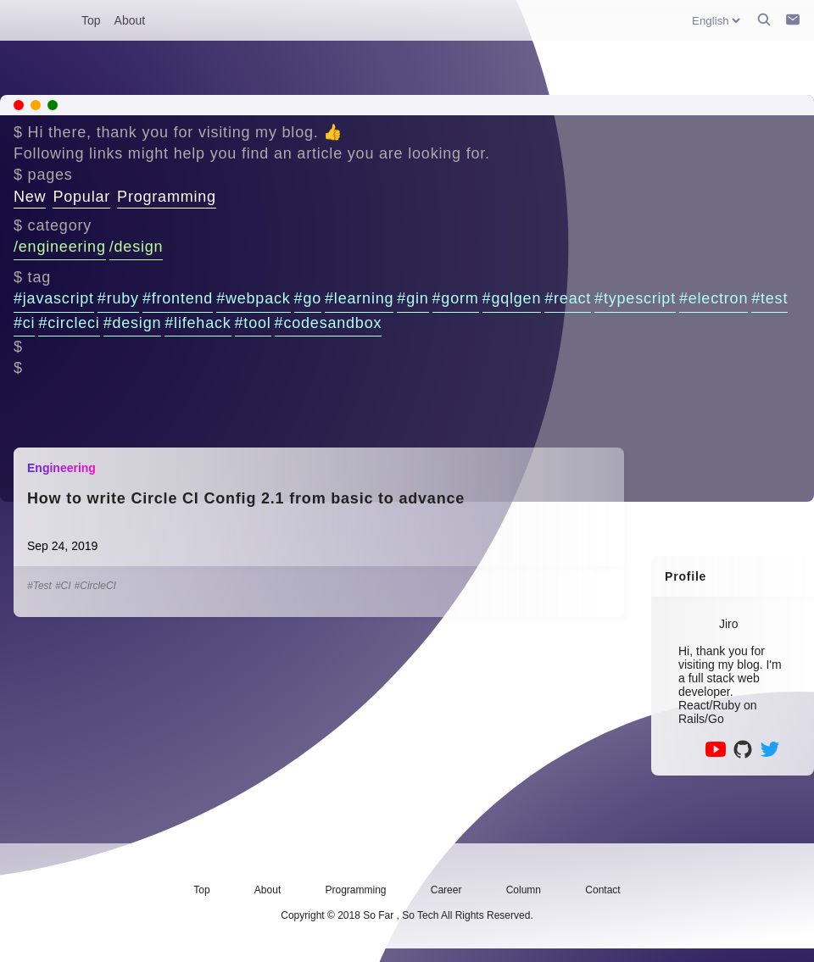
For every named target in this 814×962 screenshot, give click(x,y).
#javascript (54, 298)
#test (769, 298)
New (30, 196)
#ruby (118, 298)
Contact (602, 890)
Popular (81, 196)
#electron (713, 298)
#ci (24, 322)
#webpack (253, 298)
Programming (166, 196)
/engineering (60, 246)
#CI (63, 586)
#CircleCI (95, 586)
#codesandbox (328, 322)
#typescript (635, 298)
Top (91, 20)
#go (307, 298)
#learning (359, 298)
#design (132, 322)
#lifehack (197, 322)
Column (523, 890)
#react (567, 298)
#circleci (68, 322)
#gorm (455, 298)
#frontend (177, 298)
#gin (412, 298)
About (130, 20)
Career (446, 890)
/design (136, 246)
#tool (253, 322)
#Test (39, 586)
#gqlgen (512, 298)
